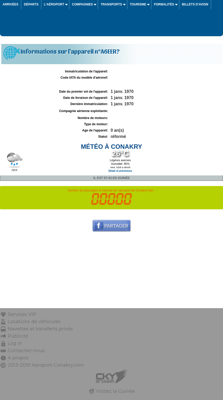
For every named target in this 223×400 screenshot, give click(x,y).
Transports (111, 4)
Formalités (164, 4)
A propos (18, 358)
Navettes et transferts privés (40, 329)
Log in (15, 343)
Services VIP (22, 314)
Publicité (18, 336)
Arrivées (10, 4)
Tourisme (138, 4)
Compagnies (82, 4)
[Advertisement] (111, 272)
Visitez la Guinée (115, 391)
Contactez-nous (26, 350)
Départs (31, 4)
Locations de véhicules (34, 321)
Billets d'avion (195, 4)
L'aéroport (54, 4)
